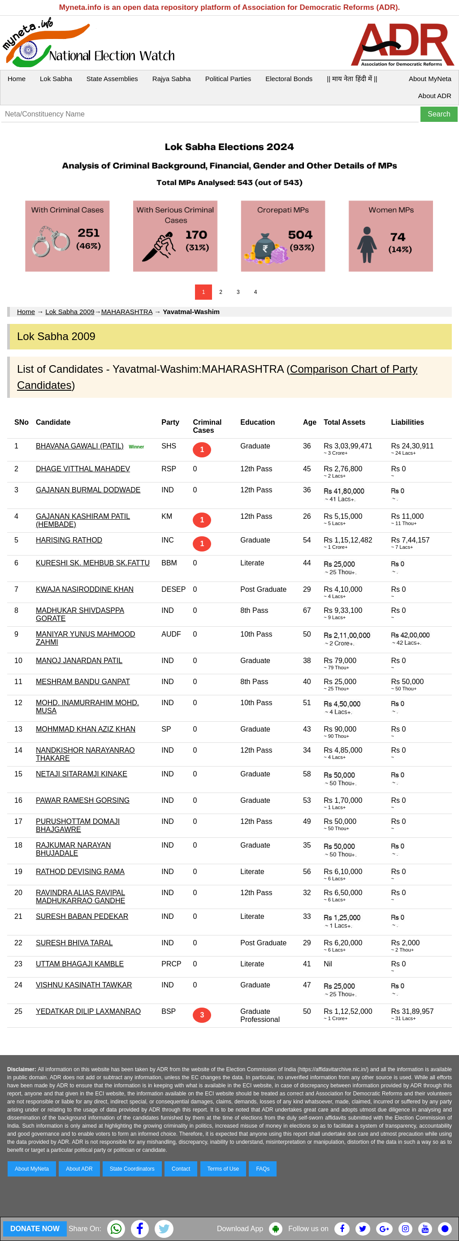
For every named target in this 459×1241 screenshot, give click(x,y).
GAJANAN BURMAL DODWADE (88, 490)
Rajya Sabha (171, 78)
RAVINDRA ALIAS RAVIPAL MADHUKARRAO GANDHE (80, 897)
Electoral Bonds (288, 78)
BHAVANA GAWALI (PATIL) (80, 446)
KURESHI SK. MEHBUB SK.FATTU (93, 563)
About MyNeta (430, 78)
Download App (240, 1228)
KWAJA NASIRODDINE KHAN (85, 589)
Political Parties (228, 78)
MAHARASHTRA (126, 311)
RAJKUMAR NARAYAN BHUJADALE (73, 849)
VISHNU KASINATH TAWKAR (84, 985)
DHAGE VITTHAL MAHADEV (83, 469)
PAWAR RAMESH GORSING (83, 800)
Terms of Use (223, 1169)
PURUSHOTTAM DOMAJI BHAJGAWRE (78, 825)
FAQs (262, 1169)
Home (17, 78)
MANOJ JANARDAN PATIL (79, 660)
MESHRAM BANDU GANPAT (83, 681)
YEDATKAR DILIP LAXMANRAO (88, 1011)
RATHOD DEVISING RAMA (80, 871)
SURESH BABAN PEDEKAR (82, 916)
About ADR (434, 95)
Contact (181, 1169)
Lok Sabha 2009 (69, 311)
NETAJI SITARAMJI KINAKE (81, 774)
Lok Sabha (56, 78)
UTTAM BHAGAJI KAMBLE (80, 964)
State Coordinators (132, 1169)
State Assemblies (112, 78)
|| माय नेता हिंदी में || (352, 78)
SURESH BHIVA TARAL (74, 943)
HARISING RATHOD (69, 540)
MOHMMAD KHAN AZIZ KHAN (85, 729)
